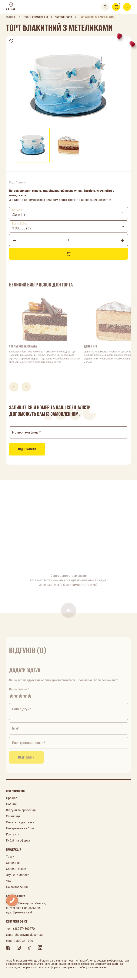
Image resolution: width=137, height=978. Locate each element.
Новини (11, 804)
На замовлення (17, 887)
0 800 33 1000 (23, 941)
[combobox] (68, 213)
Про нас (11, 798)
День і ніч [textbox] (19, 215)
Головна (10, 16)
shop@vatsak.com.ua (29, 935)
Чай (9, 881)
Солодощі (13, 863)
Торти (10, 857)
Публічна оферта (18, 840)
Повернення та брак (20, 828)
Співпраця (13, 816)
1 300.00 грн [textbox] (21, 228)
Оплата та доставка (20, 822)
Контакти (12, 834)
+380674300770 (24, 928)
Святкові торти (63, 16)
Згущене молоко (17, 875)
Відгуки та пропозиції (21, 810)
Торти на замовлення (35, 16)
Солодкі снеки (16, 869)
